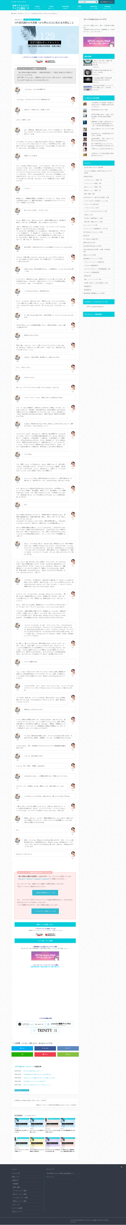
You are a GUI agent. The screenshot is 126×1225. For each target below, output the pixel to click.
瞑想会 (87, 275)
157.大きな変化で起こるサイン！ (33, 1071)
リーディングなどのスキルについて (95, 210)
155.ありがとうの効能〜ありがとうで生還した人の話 (39, 1078)
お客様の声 (65, 7)
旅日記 (86, 235)
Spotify (28, 879)
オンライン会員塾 (93, 7)
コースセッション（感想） (93, 179)
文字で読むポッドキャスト (24, 1067)
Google (36, 879)
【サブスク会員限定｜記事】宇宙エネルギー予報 (98, 171)
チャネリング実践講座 (91, 271)
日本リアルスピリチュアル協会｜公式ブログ (20, 8)
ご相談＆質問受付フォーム (44, 892)
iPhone (21, 879)
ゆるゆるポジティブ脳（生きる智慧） (96, 197)
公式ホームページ (107, 7)
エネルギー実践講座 (91, 264)
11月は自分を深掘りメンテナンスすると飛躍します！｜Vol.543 (98, 87)
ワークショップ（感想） (92, 183)
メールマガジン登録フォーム (44, 911)
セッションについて (90, 224)
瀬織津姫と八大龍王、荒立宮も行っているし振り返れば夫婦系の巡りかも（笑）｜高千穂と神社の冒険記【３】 (102, 123)
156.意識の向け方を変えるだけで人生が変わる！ (37, 1074)
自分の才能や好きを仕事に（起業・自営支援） (97, 250)
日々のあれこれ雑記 (90, 238)
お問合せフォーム (106, 2)
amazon (44, 879)
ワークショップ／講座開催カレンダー (95, 228)
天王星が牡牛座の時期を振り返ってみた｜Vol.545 (98, 72)
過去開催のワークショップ (92, 257)
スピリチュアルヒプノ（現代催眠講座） (97, 268)
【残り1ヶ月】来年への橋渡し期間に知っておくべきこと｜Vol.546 (98, 64)
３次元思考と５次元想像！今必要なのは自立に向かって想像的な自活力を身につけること (102, 104)
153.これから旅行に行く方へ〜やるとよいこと (37, 1085)
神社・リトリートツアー (92, 278)
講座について (51, 7)
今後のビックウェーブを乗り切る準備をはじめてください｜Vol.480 (56, 1105)
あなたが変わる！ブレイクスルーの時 (102, 128)
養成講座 (87, 285)
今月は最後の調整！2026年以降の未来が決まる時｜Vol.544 (98, 80)
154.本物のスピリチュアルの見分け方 (34, 1081)
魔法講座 (87, 289)
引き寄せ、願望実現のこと (93, 217)
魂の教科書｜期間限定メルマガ (93, 292)
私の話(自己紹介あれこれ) (92, 245)
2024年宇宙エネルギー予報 (99, 109)
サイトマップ (50, 1177)
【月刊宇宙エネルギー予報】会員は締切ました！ (60, 1173)
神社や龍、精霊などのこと (93, 221)
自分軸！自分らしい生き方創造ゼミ (96, 282)
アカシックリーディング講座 (94, 261)
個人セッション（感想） (92, 186)
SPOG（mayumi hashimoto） (95, 305)
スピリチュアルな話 (91, 203)
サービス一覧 (37, 7)
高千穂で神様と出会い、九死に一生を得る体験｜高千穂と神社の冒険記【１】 (102, 116)
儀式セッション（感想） (92, 190)
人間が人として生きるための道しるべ (102, 148)
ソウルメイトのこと (91, 207)
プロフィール (79, 7)
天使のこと (88, 214)
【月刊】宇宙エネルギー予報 (93, 167)
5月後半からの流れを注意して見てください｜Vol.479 (30, 1100)
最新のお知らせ (89, 242)
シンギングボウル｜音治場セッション (95, 200)
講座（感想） (89, 193)
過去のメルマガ (89, 254)
